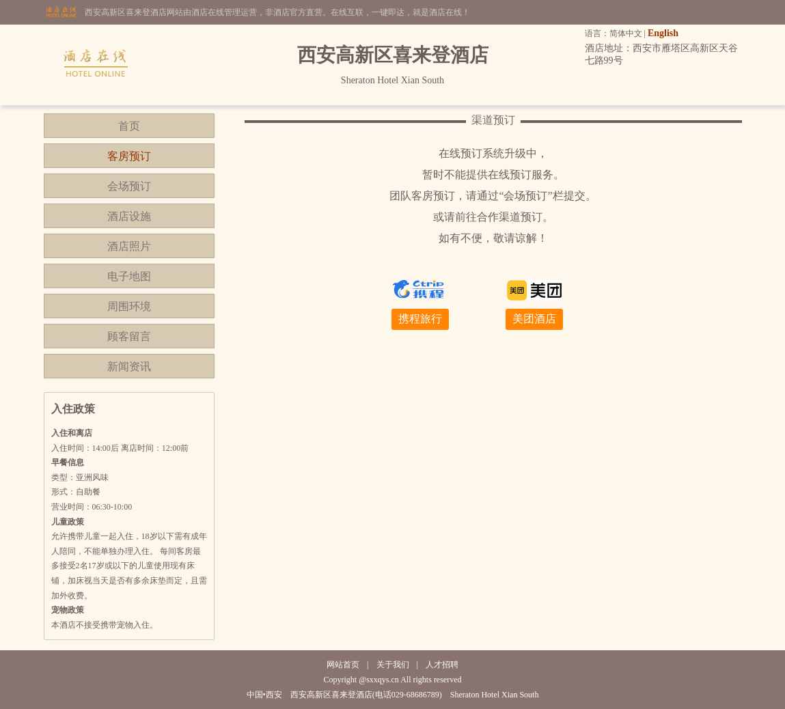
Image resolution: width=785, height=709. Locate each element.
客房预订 (129, 156)
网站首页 (343, 664)
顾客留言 (129, 336)
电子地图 (129, 276)
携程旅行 (420, 318)
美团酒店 (534, 318)
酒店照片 (129, 246)
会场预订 (129, 186)
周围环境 (129, 306)
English (663, 33)
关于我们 (392, 664)
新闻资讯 (129, 366)
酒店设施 (129, 216)
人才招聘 (442, 664)
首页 (129, 126)
